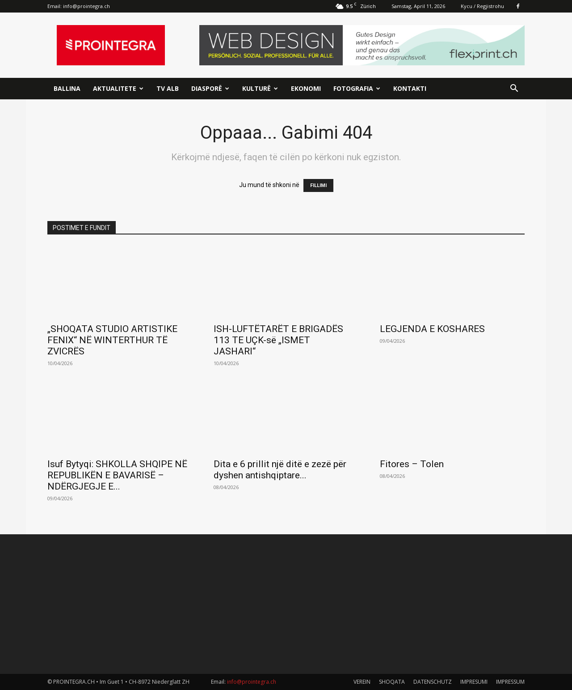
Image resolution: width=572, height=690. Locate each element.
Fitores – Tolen (412, 464)
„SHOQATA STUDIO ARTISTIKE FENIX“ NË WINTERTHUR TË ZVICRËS (112, 340)
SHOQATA (392, 682)
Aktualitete (118, 88)
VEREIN (361, 682)
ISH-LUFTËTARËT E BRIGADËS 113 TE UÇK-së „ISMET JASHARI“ (278, 340)
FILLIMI (318, 185)
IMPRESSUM (510, 682)
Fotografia (356, 88)
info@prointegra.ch (86, 6)
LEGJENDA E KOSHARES (432, 329)
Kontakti (409, 88)
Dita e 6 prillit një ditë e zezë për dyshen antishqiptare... (280, 470)
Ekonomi (306, 88)
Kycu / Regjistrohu (482, 6)
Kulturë (260, 88)
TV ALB (167, 88)
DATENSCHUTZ (432, 682)
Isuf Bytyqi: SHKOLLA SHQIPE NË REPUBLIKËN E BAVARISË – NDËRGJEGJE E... (117, 475)
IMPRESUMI (474, 682)
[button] (514, 89)
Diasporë (210, 88)
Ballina (67, 88)
